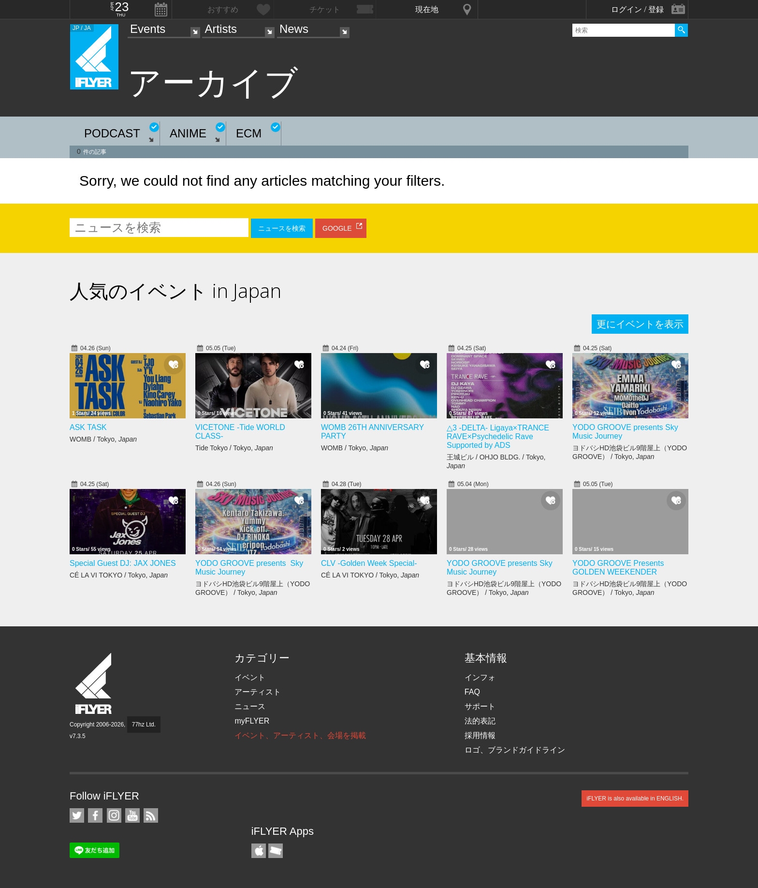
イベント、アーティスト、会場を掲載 (300, 735)
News (293, 28)
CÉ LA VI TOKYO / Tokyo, (119, 575)
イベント (249, 677)
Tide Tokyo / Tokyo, (234, 448)
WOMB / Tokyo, (103, 439)
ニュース (249, 706)
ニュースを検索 (282, 228)
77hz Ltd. (144, 724)
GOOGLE (337, 228)
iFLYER (94, 683)
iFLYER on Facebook (95, 815)
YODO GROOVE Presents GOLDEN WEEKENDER (618, 567)
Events (147, 28)
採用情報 (480, 735)
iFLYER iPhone (258, 851)
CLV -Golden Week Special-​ (369, 563)
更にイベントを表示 (640, 324)
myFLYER (251, 721)
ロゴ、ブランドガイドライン (515, 750)
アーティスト (257, 692)
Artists (220, 28)
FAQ (472, 692)
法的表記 (480, 721)
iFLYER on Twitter (77, 815)
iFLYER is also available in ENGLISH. (635, 798)
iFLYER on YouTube (132, 815)
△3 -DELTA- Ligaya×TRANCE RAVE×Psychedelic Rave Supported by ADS (498, 436)
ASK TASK (88, 427)
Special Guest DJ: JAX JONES (123, 563)
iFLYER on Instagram (114, 815)
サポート (480, 706)
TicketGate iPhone (275, 851)
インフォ (480, 677)
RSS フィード (151, 815)
